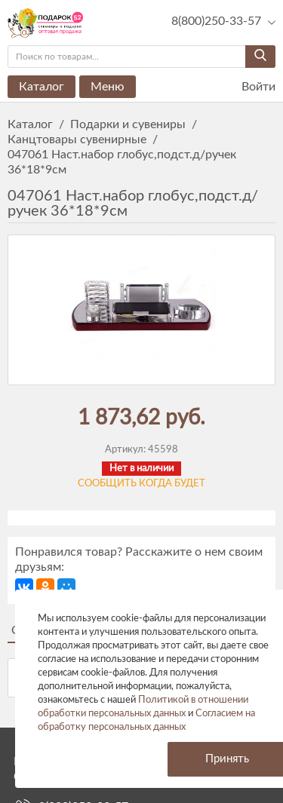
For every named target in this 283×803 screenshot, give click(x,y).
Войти (249, 87)
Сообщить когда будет (141, 484)
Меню (108, 87)
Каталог (41, 87)
